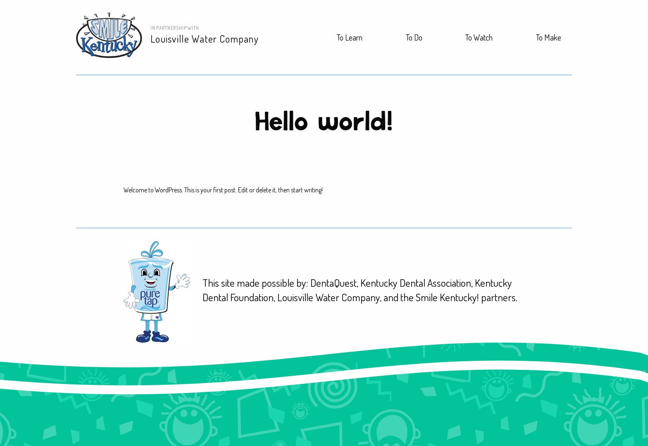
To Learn (349, 37)
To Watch (479, 37)
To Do (414, 37)
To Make (548, 37)
